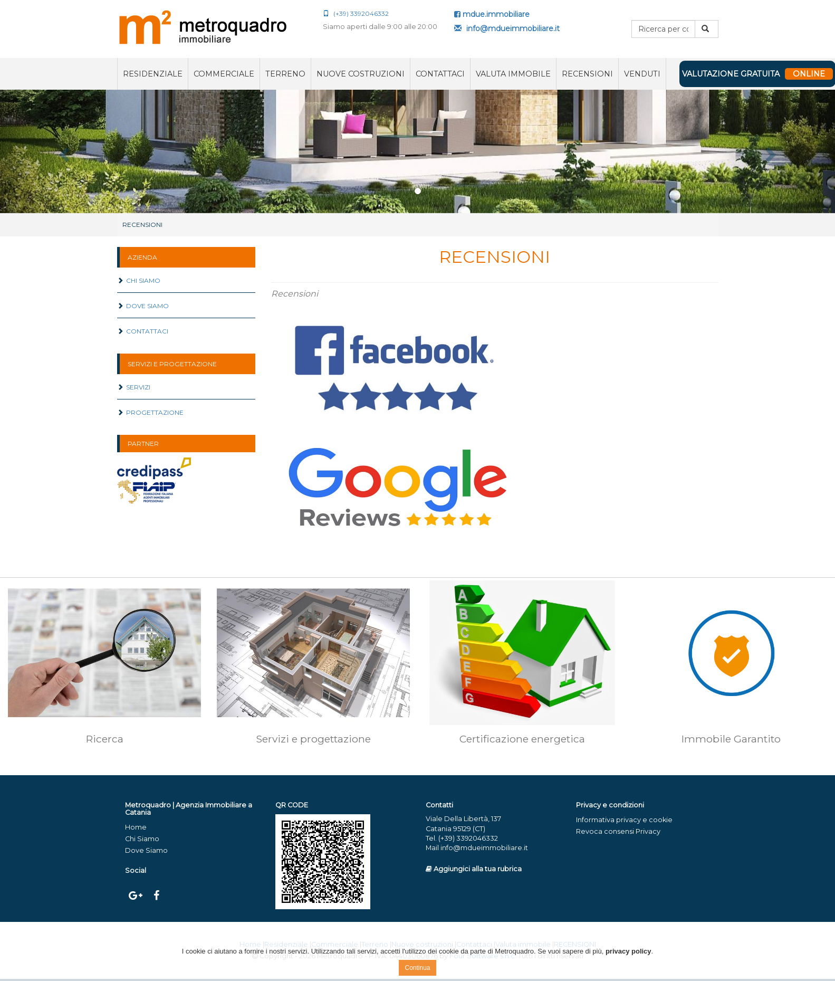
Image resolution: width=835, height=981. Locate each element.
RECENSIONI (587, 74)
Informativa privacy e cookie (624, 820)
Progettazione (150, 412)
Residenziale (153, 74)
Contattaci (440, 74)
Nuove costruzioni (360, 74)
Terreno (285, 74)
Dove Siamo (143, 306)
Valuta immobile (513, 74)
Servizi (133, 387)
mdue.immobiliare (492, 14)
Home (136, 827)
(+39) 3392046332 (356, 13)
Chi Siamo (138, 280)
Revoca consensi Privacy (618, 831)
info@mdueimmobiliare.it (507, 28)
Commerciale (224, 74)
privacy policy (628, 951)
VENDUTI (642, 74)
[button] (62, 151)
